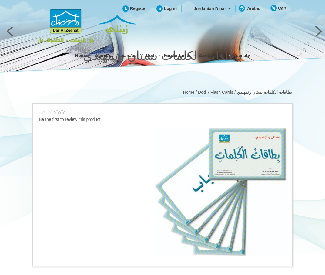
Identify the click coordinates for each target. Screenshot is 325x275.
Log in (170, 8)
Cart (282, 8)
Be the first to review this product (69, 119)
